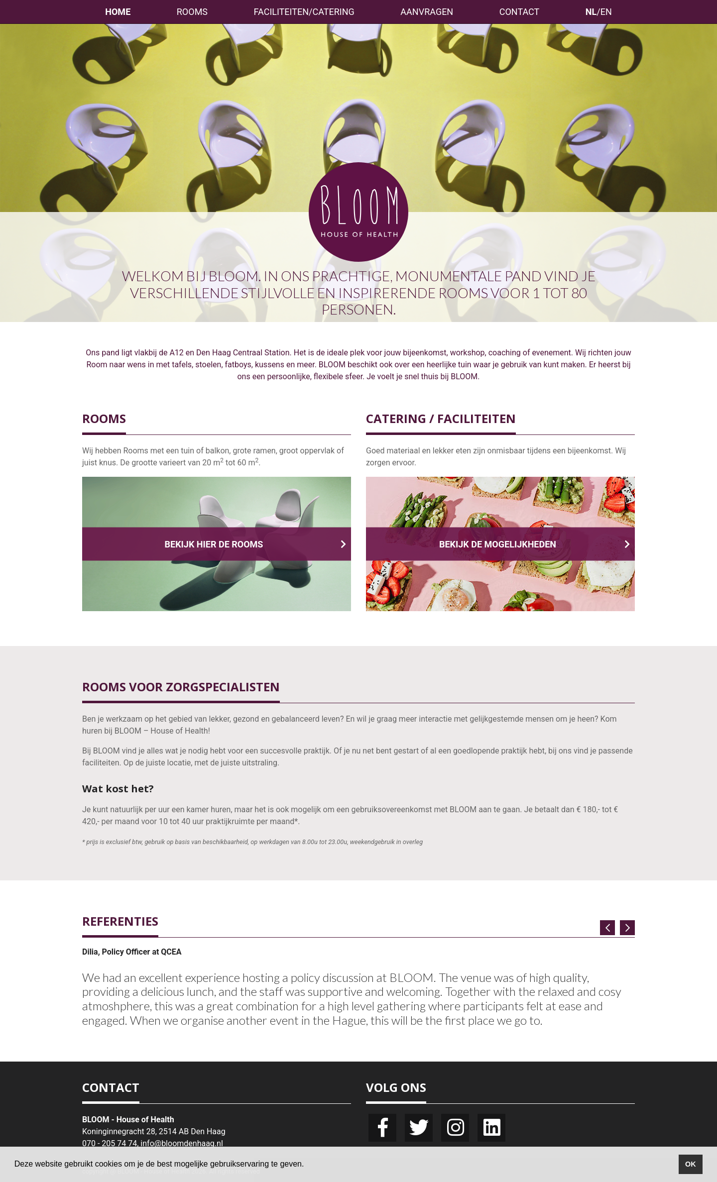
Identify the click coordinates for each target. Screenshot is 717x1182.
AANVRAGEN (426, 11)
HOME (117, 11)
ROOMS (192, 11)
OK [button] (690, 1164)
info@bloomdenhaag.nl (181, 1143)
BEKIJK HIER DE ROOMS (255, 544)
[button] (307, 1165)
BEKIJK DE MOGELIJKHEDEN (534, 544)
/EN (599, 11)
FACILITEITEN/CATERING (304, 11)
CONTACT (519, 11)
